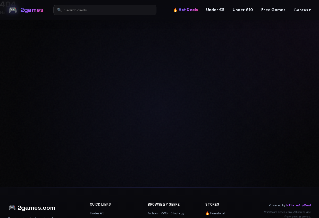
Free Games (273, 9)
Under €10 (243, 9)
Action (153, 213)
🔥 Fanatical (215, 213)
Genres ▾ (302, 9)
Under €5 (215, 9)
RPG (164, 213)
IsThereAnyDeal (298, 205)
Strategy (177, 213)
